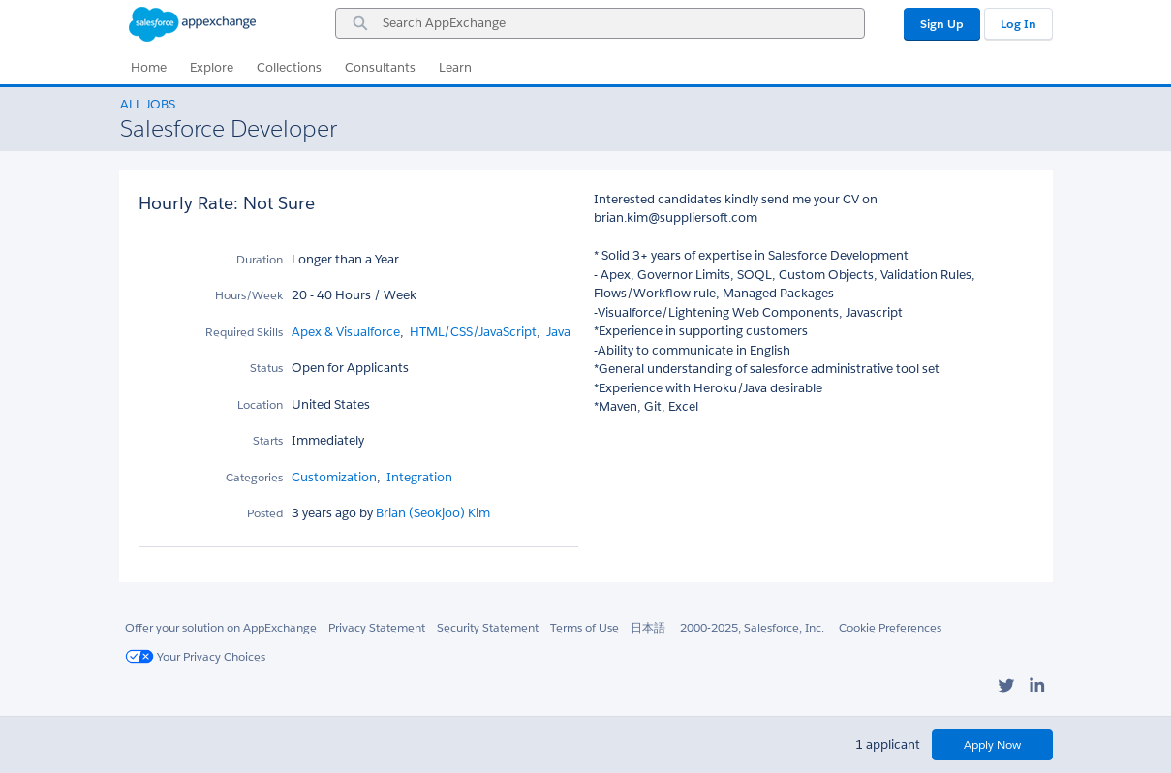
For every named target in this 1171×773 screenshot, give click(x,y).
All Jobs (147, 104)
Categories (254, 477)
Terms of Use (584, 627)
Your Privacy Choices (195, 656)
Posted (265, 513)
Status (266, 367)
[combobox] (600, 23)
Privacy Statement (376, 627)
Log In (1018, 23)
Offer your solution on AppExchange (221, 627)
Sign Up (942, 23)
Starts (268, 440)
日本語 (648, 627)
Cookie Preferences (890, 627)
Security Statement (488, 627)
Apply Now (992, 744)
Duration (259, 259)
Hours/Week (249, 295)
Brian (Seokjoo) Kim (431, 513)
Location (260, 404)
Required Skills (244, 332)
